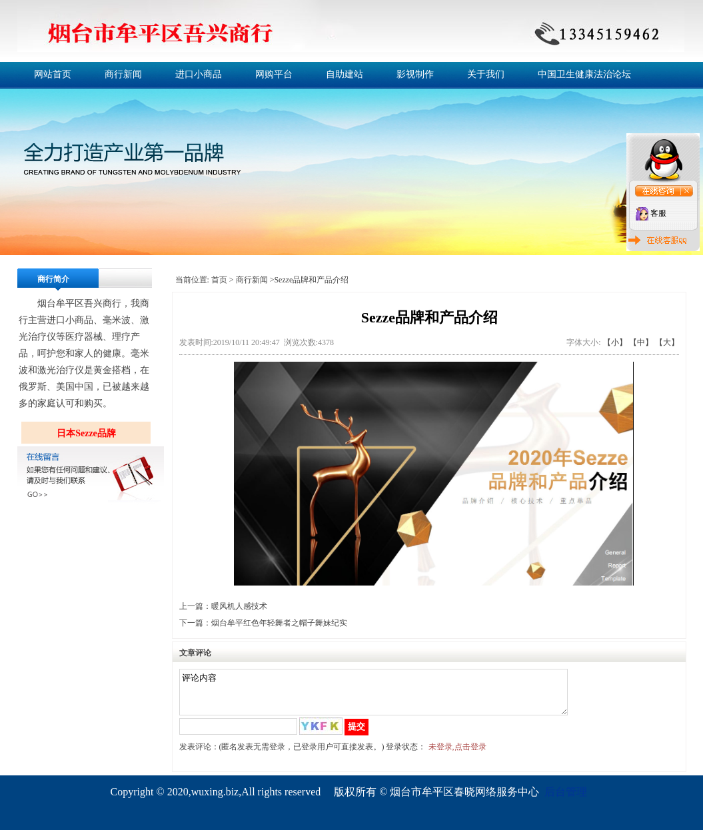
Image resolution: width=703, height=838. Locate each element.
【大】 (667, 342)
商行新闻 (123, 74)
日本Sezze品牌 (86, 433)
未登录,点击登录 (457, 754)
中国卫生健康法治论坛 (584, 74)
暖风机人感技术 (239, 606)
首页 (219, 279)
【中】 (641, 342)
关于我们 (485, 74)
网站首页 (52, 74)
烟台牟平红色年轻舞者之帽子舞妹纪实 (279, 623)
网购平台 (274, 74)
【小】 (615, 342)
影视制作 (415, 74)
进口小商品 (198, 74)
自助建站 (344, 74)
